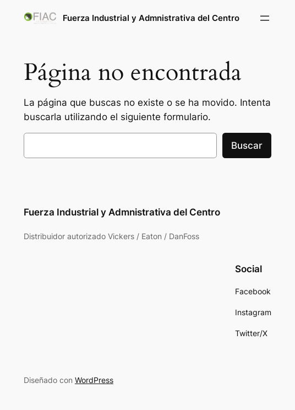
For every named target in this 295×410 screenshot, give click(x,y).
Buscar (247, 145)
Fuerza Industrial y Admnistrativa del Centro (151, 18)
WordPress (94, 380)
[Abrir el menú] (264, 18)
